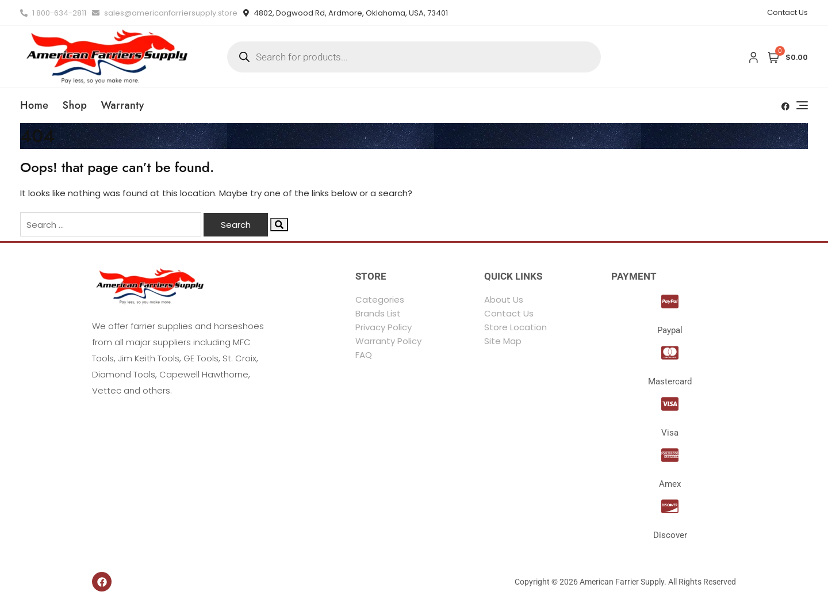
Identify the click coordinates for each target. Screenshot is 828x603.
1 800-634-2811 (53, 12)
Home (34, 105)
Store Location (515, 327)
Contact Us (787, 12)
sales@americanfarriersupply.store (164, 12)
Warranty (122, 105)
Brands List (378, 313)
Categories (379, 299)
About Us (503, 299)
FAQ (363, 355)
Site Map (503, 341)
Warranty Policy (388, 341)
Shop (75, 105)
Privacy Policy (383, 327)
